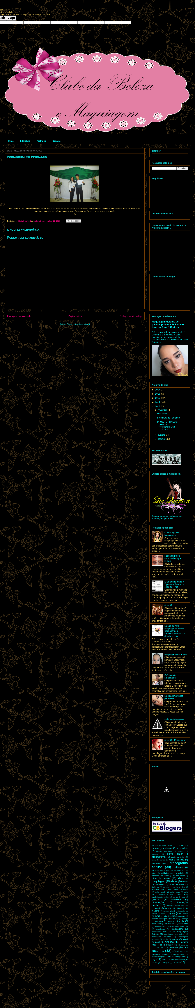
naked (185, 939)
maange (185, 919)
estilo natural (175, 892)
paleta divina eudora (168, 945)
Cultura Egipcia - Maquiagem (172, 533)
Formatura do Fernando (168, 418)
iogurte (172, 913)
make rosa (184, 926)
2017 (158, 389)
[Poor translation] (11, 18)
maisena (159, 921)
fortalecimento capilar (160, 897)
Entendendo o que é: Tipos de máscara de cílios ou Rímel (174, 584)
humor (163, 913)
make (181, 921)
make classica (170, 924)
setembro (162, 439)
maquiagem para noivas (174, 934)
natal (157, 942)
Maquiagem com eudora (176, 654)
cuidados (178, 867)
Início (11, 141)
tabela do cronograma (175, 957)
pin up (159, 947)
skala (175, 954)
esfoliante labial (158, 889)
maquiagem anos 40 (161, 931)
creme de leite (176, 859)
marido (165, 939)
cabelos (167, 848)
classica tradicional (164, 851)
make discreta (160, 926)
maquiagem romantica (161, 937)
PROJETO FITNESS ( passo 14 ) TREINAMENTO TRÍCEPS (167, 426)
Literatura (25, 141)
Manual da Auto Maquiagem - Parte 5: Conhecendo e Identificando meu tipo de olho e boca (175, 631)
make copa (183, 924)
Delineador (162, 413)
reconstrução (176, 947)
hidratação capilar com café (177, 905)
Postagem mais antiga (131, 316)
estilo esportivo (161, 892)
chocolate (183, 848)
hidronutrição (168, 911)
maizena (171, 921)
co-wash (181, 851)
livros (157, 916)
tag (153, 959)
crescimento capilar (159, 863)
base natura (167, 845)
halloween (176, 899)
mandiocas (160, 929)
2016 (158, 394)
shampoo (165, 954)
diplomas (155, 887)
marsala (175, 939)
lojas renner (180, 916)
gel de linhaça (179, 897)
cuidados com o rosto (160, 876)
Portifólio (41, 141)
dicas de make (177, 884)
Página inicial (75, 316)
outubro (161, 435)
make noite (172, 926)
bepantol (155, 848)
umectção (165, 963)
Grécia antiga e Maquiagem (172, 676)
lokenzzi (155, 919)
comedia (155, 854)
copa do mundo (158, 860)
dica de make (161, 878)
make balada (157, 924)
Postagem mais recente (19, 316)
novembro (163, 410)
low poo (164, 919)
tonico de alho (168, 959)
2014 (158, 402)
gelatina (155, 899)
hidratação (158, 902)
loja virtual (168, 916)
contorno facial (177, 857)
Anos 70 (168, 605)
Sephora (155, 845)
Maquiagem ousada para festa (174, 697)
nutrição (169, 941)
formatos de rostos (166, 894)
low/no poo (174, 919)
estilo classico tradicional (178, 889)
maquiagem (177, 929)
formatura (181, 894)
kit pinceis (183, 913)
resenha (158, 951)
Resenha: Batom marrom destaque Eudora (173, 558)
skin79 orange (157, 957)
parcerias (184, 945)
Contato (57, 141)
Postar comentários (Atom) (78, 324)
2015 (158, 398)
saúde (174, 951)
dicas (174, 881)
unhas (176, 962)
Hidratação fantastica (175, 719)
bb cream (180, 845)
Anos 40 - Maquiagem (175, 740)
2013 (158, 406)
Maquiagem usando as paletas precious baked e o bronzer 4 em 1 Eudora (168, 324)
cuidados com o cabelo (172, 873)
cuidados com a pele (160, 870)
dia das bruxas (179, 876)
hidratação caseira (163, 908)
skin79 (182, 954)
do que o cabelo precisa (173, 887)
